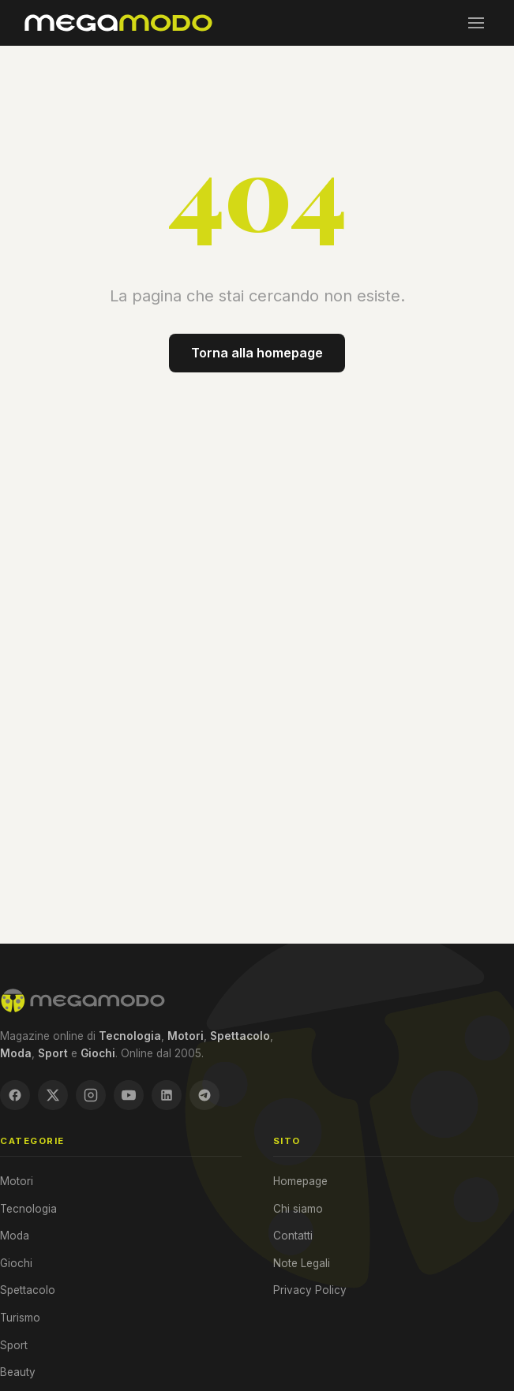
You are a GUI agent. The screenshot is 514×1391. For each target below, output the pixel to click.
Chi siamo (298, 1208)
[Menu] (476, 23)
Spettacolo (27, 1290)
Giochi (16, 1263)
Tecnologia (28, 1208)
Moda (14, 1235)
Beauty (18, 1372)
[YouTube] (129, 1095)
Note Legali (301, 1263)
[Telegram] (204, 1095)
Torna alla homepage (257, 353)
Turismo (20, 1317)
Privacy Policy (310, 1290)
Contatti (293, 1235)
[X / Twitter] (53, 1095)
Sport (14, 1345)
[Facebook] (15, 1095)
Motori (16, 1181)
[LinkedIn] (167, 1095)
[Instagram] (91, 1095)
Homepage (300, 1181)
